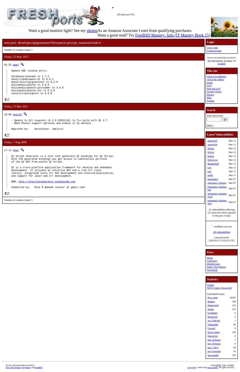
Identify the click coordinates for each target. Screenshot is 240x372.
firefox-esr (213, 160)
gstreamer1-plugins (217, 183)
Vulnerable (213, 324)
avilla (17, 120)
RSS (232, 365)
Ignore (211, 309)
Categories (212, 261)
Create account (214, 50)
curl (209, 167)
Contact (210, 100)
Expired (211, 328)
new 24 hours (214, 339)
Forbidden (212, 313)
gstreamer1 (213, 179)
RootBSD (222, 64)
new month (213, 355)
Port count (213, 297)
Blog (209, 97)
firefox (211, 148)
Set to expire (214, 332)
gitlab (210, 175)
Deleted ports (213, 264)
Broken (211, 301)
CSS (224, 365)
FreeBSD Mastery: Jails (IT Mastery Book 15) (172, 35)
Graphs (210, 285)
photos (92, 30)
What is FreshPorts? (216, 76)
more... (210, 125)
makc (16, 64)
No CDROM (214, 320)
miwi (16, 158)
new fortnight (214, 351)
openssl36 (212, 144)
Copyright (191, 367)
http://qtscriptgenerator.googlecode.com (47, 195)
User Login (212, 47)
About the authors (215, 79)
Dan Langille (212, 367)
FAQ (209, 85)
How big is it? (214, 88)
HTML (218, 365)
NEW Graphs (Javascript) (219, 288)
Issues (210, 82)
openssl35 (212, 140)
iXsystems (227, 61)
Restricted (212, 316)
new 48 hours (214, 343)
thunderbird (213, 163)
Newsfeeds (212, 270)
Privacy (210, 94)
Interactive (213, 336)
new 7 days (213, 347)
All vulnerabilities (222, 232)
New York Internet (215, 61)
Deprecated (213, 305)
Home (210, 257)
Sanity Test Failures (216, 267)
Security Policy (214, 91)
